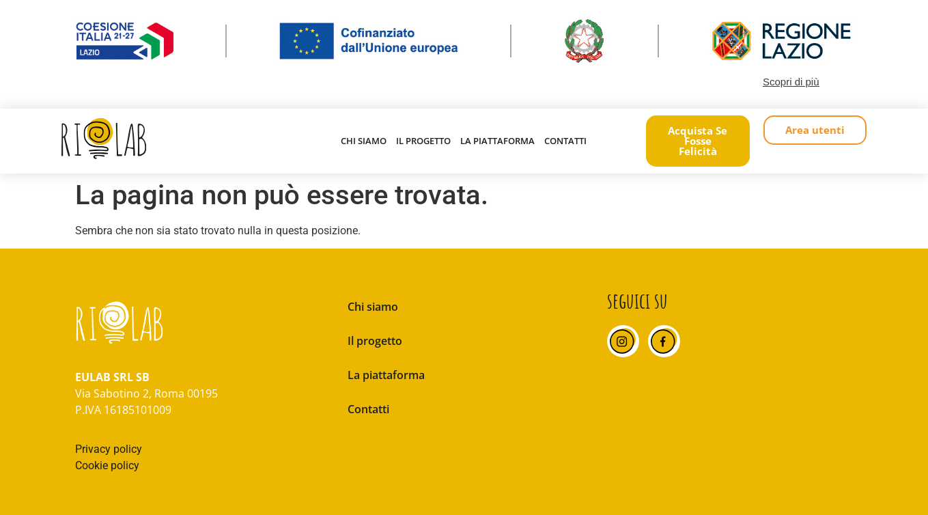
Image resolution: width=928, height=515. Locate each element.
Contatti (565, 141)
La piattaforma (497, 141)
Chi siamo (363, 141)
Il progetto (423, 141)
